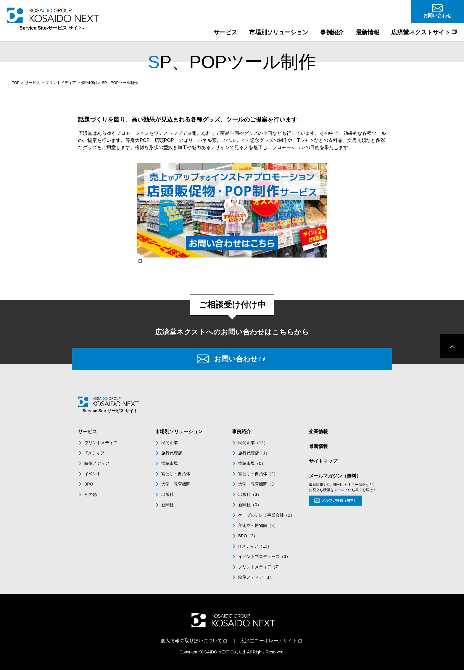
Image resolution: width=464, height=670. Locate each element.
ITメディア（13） (254, 546)
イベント (92, 473)
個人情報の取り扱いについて (191, 640)
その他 (90, 494)
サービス (32, 82)
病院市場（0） (251, 463)
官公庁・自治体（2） (258, 473)
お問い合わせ (236, 359)
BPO (88, 484)
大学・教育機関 (175, 484)
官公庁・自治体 (175, 473)
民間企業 (169, 442)
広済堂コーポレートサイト (268, 640)
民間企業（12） (253, 442)
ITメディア (94, 453)
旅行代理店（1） (254, 453)
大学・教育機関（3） (258, 484)
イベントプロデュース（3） (264, 556)
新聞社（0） (249, 504)
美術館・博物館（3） (258, 525)
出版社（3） (249, 494)
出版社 (167, 494)
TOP (16, 82)
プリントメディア (60, 82)
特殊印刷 (89, 82)
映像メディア (96, 463)
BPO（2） (247, 535)
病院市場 (169, 463)
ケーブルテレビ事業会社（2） (266, 515)
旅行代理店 (171, 453)
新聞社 (167, 504)
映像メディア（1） (256, 577)
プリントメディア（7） (260, 566)
